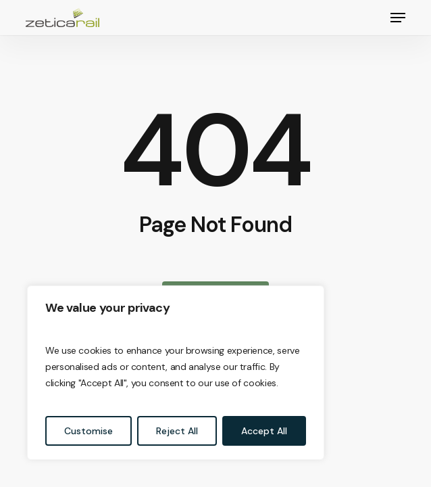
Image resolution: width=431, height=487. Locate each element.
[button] (397, 17)
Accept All (264, 431)
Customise (88, 431)
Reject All (177, 431)
